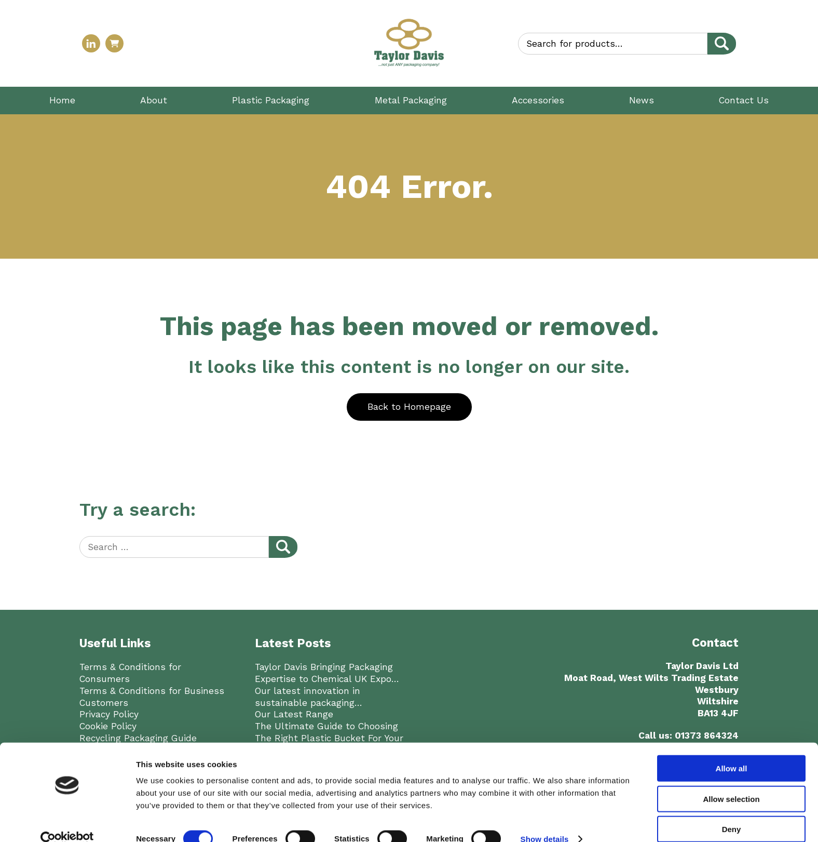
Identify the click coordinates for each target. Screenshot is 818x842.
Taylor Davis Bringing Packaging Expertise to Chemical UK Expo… (327, 673)
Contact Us (744, 100)
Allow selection (731, 781)
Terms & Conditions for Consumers (130, 673)
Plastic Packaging (270, 100)
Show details (545, 821)
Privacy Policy (109, 714)
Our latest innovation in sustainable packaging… (308, 697)
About (153, 100)
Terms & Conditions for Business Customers (151, 697)
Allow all (731, 750)
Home (62, 100)
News (641, 100)
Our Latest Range (294, 714)
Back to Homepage (409, 407)
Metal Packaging (411, 100)
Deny (731, 811)
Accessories (538, 100)
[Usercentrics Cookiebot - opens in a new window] (67, 822)
